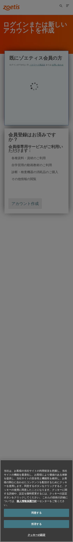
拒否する (36, 524)
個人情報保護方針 (27, 501)
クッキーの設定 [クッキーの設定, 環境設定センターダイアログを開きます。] (37, 535)
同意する (36, 513)
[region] (36, 501)
